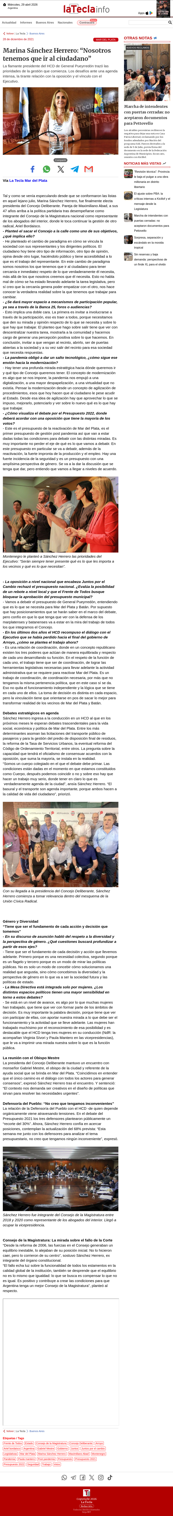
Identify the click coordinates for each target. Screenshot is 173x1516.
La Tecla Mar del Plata (28, 180)
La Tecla (20, 33)
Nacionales (65, 22)
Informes (26, 22)
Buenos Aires (45, 22)
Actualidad (9, 22)
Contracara (87, 22)
